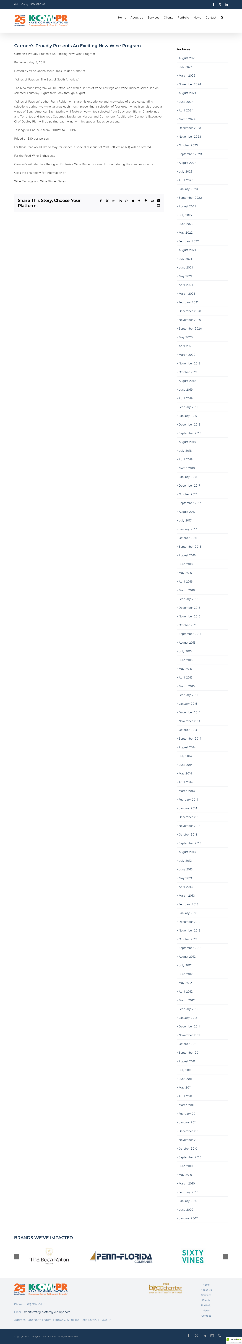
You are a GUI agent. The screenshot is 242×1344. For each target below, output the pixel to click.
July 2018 (185, 450)
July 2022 (186, 215)
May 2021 (185, 276)
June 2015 (186, 660)
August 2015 (187, 642)
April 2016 (186, 581)
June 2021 (186, 267)
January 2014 (188, 808)
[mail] (212, 1335)
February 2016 (188, 599)
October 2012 (188, 939)
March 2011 (186, 1105)
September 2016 (190, 546)
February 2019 (188, 407)
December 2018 (190, 424)
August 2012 (187, 956)
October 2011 (188, 1044)
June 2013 (186, 869)
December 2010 (190, 1131)
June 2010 (186, 1166)
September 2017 (190, 503)
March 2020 (187, 354)
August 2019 (187, 381)
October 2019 (188, 372)
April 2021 (186, 285)
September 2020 (190, 328)
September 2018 (190, 433)
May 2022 (186, 232)
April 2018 (186, 459)
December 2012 (190, 921)
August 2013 (187, 852)
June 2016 (186, 564)
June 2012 (186, 974)
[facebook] (189, 1335)
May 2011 (185, 1087)
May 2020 (186, 337)
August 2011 (187, 1061)
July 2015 (185, 651)
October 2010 (188, 1148)
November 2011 (189, 1035)
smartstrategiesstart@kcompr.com (47, 1312)
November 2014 (190, 721)
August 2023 (188, 163)
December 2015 (189, 607)
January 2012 (188, 1017)
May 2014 (185, 773)
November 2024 (190, 84)
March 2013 (187, 895)
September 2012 (190, 948)
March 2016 (187, 590)
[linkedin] (204, 1335)
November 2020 (190, 320)
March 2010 (187, 1183)
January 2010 (188, 1201)
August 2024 (188, 93)
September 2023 (190, 154)
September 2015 (190, 634)
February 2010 (188, 1192)
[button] (222, 17)
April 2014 (186, 782)
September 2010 (190, 1157)
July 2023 (186, 171)
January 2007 (188, 1218)
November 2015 (189, 616)
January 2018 (188, 477)
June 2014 (186, 764)
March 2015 (187, 686)
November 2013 (190, 826)
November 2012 (190, 930)
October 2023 (188, 145)
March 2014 (187, 791)
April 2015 (185, 677)
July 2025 (185, 67)
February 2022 (189, 241)
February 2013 (188, 904)
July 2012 (185, 965)
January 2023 (188, 189)
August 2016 (187, 555)
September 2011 (190, 1052)
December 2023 (190, 128)
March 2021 (187, 293)
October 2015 (188, 625)
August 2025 (187, 58)
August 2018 (187, 442)
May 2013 (185, 878)
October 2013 (188, 834)
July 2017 (185, 520)
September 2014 (190, 738)
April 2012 (186, 991)
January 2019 (188, 415)
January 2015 (188, 703)
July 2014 (185, 756)
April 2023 (186, 180)
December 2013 (190, 817)
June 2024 (186, 101)
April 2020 (186, 346)
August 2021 (187, 250)
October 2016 (188, 538)
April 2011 (185, 1096)
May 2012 (185, 983)
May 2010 (185, 1174)
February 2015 (188, 695)
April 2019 (186, 398)
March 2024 (187, 119)
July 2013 (185, 860)
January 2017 (188, 529)
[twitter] (197, 1335)
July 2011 (185, 1070)
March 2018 (187, 468)
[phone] (220, 1335)
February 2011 (188, 1113)
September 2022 (190, 197)
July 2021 (185, 258)
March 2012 (187, 1000)
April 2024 (186, 110)
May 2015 (185, 668)
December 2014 (190, 712)
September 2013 (190, 843)
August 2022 (188, 206)
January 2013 (188, 913)
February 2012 (188, 1009)
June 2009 (186, 1209)
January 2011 (188, 1122)
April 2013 (186, 887)
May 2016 (185, 573)
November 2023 (190, 136)
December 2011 (189, 1026)
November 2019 (190, 363)
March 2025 (187, 75)
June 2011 (185, 1079)
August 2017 (187, 511)
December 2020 (190, 311)
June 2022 (186, 224)
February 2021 (188, 302)
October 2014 (188, 730)
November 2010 (190, 1140)
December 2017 (189, 485)
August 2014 (187, 747)
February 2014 (188, 799)
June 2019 (186, 389)
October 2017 (188, 494)
